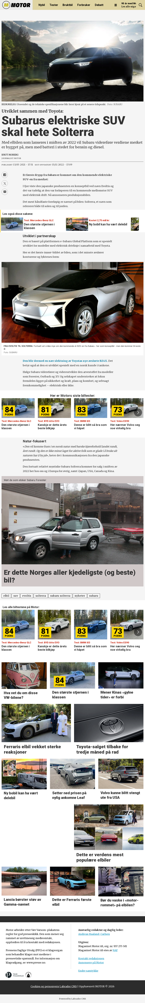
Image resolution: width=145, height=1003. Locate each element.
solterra (41, 595)
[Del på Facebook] (5, 175)
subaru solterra (60, 595)
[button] (135, 222)
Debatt (99, 5)
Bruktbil (68, 5)
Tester (54, 5)
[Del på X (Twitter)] (5, 183)
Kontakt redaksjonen (91, 958)
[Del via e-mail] (5, 192)
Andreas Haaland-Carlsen (94, 934)
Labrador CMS (68, 986)
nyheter (80, 595)
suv (15, 595)
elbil (6, 595)
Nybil (42, 5)
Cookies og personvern (45, 986)
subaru (93, 595)
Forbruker (83, 5)
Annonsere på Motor (91, 962)
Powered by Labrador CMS (72, 998)
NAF (115, 950)
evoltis (26, 595)
